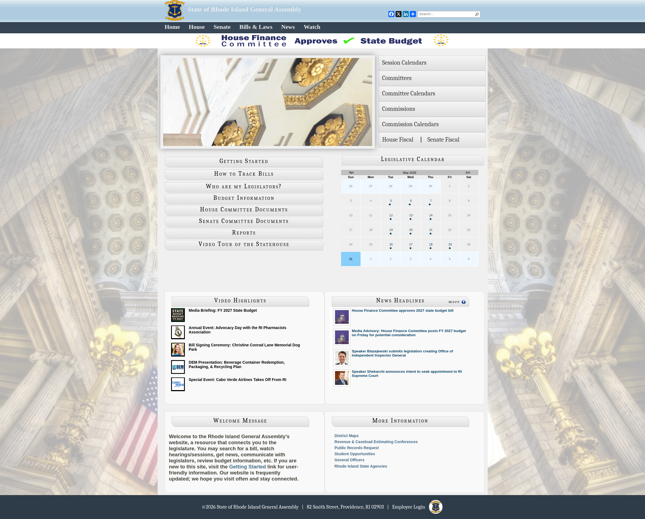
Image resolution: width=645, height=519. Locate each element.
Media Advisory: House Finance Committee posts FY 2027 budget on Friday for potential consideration (409, 333)
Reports (244, 232)
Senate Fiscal (443, 139)
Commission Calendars (410, 124)
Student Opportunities (354, 454)
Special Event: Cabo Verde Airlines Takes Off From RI (237, 379)
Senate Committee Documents (244, 221)
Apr (351, 172)
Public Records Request (356, 448)
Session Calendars (404, 62)
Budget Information (244, 197)
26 (391, 246)
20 (411, 231)
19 (391, 231)
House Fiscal (397, 139)
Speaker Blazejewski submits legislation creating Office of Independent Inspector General (402, 353)
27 (411, 246)
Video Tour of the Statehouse (244, 244)
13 (411, 216)
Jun (467, 172)
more (454, 301)
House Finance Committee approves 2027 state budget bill (403, 310)
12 (391, 216)
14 (430, 216)
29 (450, 246)
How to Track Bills (244, 173)
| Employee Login (415, 507)
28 (430, 246)
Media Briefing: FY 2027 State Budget (223, 310)
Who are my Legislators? (244, 186)
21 (430, 231)
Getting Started (243, 161)
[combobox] (446, 13)
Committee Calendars (408, 93)
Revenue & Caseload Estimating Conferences (376, 442)
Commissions (398, 108)
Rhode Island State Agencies (360, 466)
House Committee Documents (244, 209)
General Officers (349, 460)
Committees (396, 78)
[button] (477, 14)
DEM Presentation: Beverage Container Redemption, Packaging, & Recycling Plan (237, 364)
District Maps (346, 436)
